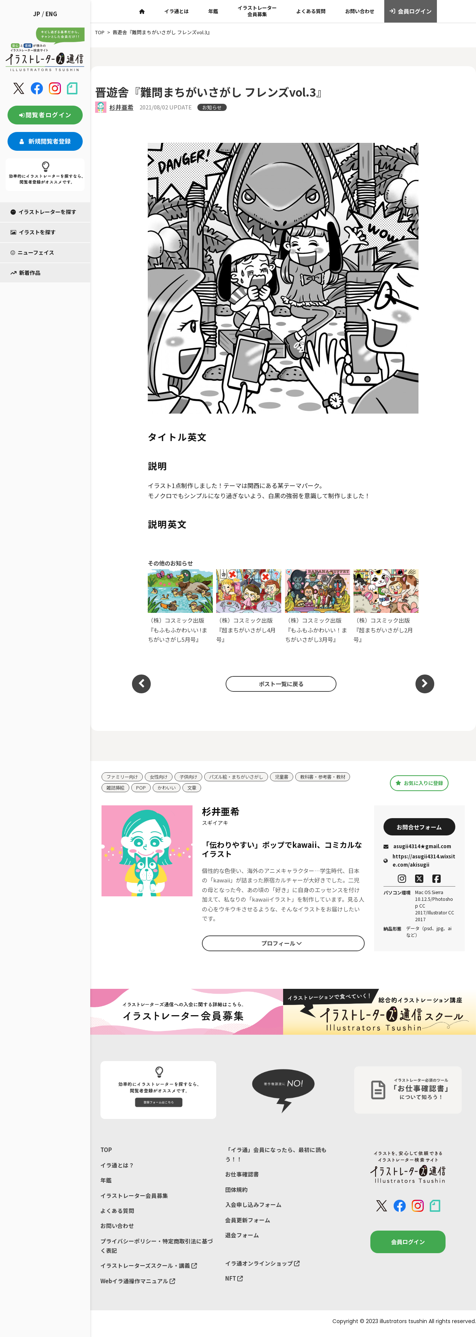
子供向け (193, 777)
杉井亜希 (121, 107)
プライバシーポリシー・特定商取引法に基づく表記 (156, 1249)
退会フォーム (242, 1238)
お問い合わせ (359, 11)
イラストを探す (33, 232)
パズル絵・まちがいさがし (244, 777)
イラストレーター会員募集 (257, 11)
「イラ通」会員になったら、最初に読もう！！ (276, 1155)
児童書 (292, 777)
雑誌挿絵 (116, 788)
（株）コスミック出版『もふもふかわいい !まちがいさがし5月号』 (180, 606)
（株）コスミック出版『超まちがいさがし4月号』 (248, 606)
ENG (51, 14)
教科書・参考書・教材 (335, 777)
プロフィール (281, 943)
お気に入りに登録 (419, 783)
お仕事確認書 (242, 1176)
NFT (234, 1282)
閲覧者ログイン (45, 114)
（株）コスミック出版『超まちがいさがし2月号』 (385, 606)
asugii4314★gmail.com (417, 847)
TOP (106, 1151)
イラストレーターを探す (43, 211)
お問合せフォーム (419, 827)
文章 (195, 788)
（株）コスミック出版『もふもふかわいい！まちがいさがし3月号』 (317, 606)
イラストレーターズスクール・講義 (148, 1269)
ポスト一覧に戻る (279, 683)
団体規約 (236, 1191)
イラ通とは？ (117, 1166)
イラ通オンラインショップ (262, 1266)
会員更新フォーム (247, 1222)
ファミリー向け (123, 777)
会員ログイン (411, 11)
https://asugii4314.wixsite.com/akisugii (419, 862)
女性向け (162, 777)
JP (36, 14)
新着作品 (25, 272)
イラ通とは (176, 11)
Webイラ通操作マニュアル (138, 1285)
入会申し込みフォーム (253, 1207)
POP (142, 788)
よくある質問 (311, 11)
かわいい (169, 788)
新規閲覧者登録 (45, 141)
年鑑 (213, 11)
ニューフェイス (32, 252)
